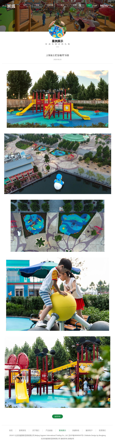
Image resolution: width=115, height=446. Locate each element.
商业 (62, 5)
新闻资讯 (22, 430)
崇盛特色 (75, 430)
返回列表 (57, 416)
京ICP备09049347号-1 (76, 435)
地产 (25, 5)
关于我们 (35, 430)
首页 (11, 430)
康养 (74, 5)
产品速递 (49, 430)
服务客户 (89, 430)
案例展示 (62, 430)
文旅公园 (49, 5)
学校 (37, 5)
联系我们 (102, 430)
